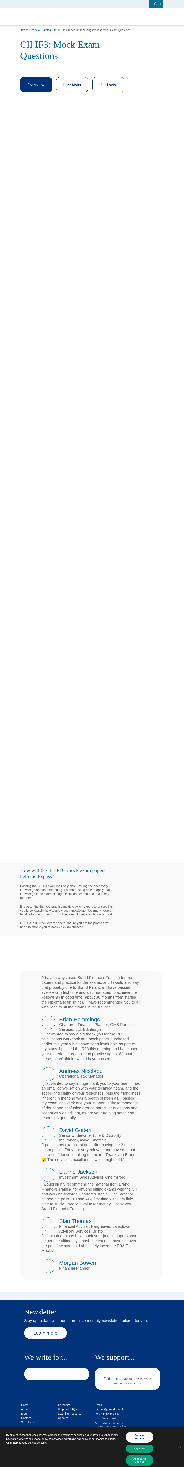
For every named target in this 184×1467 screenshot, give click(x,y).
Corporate (64, 1405)
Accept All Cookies (139, 1460)
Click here (12, 1442)
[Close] (179, 1447)
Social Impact (29, 1422)
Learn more (47, 1333)
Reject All (139, 1448)
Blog (24, 1413)
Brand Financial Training (36, 30)
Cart (157, 4)
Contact (26, 1418)
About (25, 1409)
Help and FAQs (67, 1409)
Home (25, 1405)
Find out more (113, 1378)
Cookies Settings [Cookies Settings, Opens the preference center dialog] (139, 1437)
